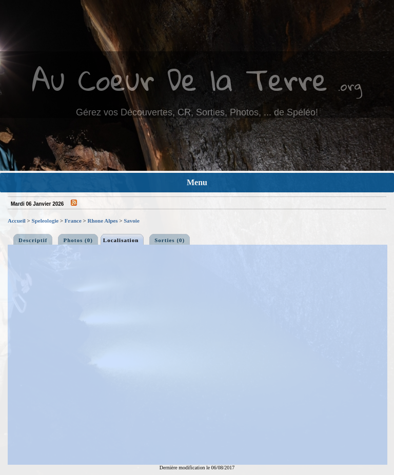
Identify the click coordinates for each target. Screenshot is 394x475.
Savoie (132, 220)
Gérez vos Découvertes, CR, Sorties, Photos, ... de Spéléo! (197, 112)
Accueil (17, 220)
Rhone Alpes (103, 220)
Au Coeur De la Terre (180, 79)
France (73, 220)
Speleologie (45, 220)
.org (350, 85)
